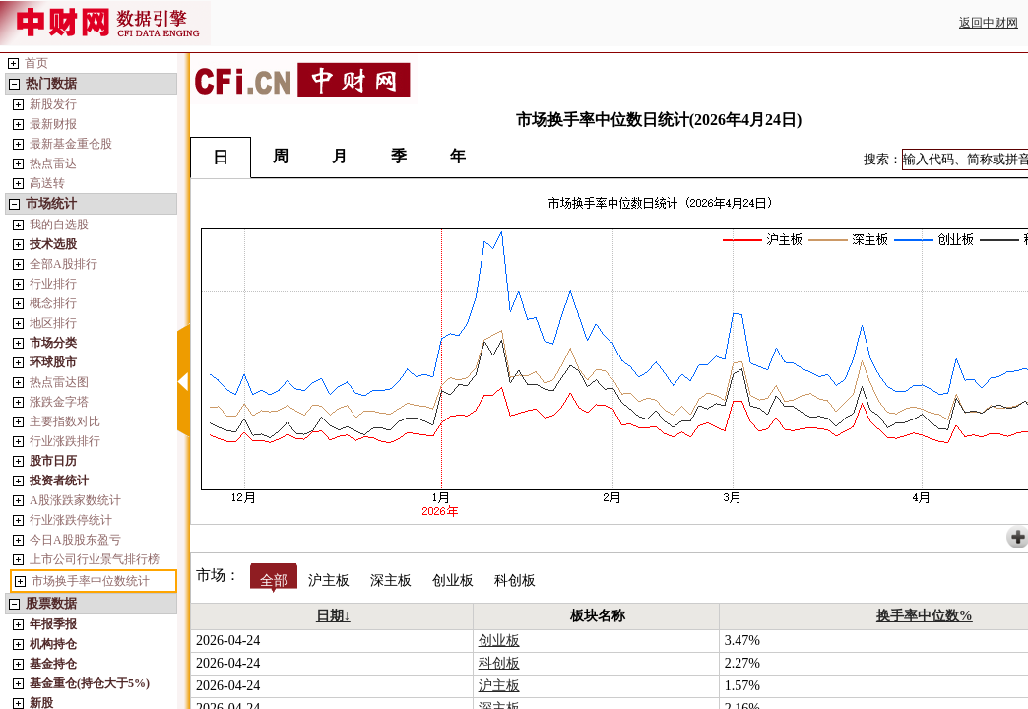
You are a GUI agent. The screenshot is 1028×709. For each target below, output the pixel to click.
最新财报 (53, 124)
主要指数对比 (65, 421)
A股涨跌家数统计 (75, 500)
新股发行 (53, 104)
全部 (274, 580)
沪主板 (329, 580)
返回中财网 (988, 23)
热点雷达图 (59, 382)
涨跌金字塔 (59, 402)
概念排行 (53, 303)
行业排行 (53, 283)
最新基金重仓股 (71, 144)
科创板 (515, 580)
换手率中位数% (924, 616)
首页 (36, 63)
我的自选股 (59, 224)
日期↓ (333, 616)
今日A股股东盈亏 (75, 540)
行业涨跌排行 (65, 441)
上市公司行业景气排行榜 (95, 559)
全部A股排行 (63, 264)
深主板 (391, 580)
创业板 (453, 580)
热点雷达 (53, 163)
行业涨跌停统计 (71, 520)
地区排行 (53, 323)
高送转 (47, 183)
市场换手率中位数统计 (91, 581)
